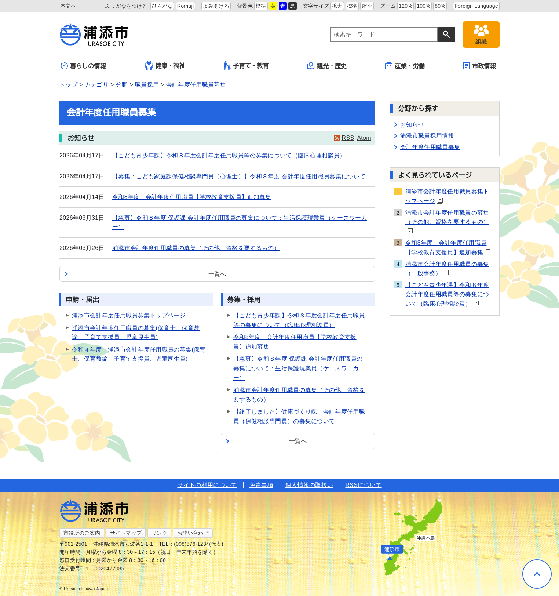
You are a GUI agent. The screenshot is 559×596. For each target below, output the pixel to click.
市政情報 (479, 65)
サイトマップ (126, 533)
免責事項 (261, 485)
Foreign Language (476, 6)
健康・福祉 (165, 65)
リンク (159, 533)
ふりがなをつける (126, 6)
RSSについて (363, 485)
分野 (122, 84)
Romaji (185, 6)
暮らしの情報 (83, 65)
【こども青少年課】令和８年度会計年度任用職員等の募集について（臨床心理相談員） (229, 155)
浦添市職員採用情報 (427, 135)
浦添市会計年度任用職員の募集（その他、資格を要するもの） (196, 248)
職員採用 (147, 84)
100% (423, 6)
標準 (261, 6)
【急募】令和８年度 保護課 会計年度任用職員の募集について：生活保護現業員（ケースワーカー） (297, 368)
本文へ (68, 6)
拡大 (337, 6)
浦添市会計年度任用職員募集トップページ (129, 315)
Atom (364, 138)
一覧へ (217, 274)
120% (405, 6)
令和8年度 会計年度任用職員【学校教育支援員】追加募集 (191, 197)
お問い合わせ (193, 533)
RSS (348, 138)
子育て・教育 (246, 65)
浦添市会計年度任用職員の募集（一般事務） (447, 269)
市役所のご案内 (81, 533)
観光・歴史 (327, 65)
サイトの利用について (207, 485)
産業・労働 (405, 65)
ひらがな (162, 6)
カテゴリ (97, 84)
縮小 (367, 6)
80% (440, 6)
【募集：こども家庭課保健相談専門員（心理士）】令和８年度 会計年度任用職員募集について (238, 176)
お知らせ (412, 124)
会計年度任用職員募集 (196, 84)
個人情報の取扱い (309, 485)
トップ (68, 84)
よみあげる (216, 6)
